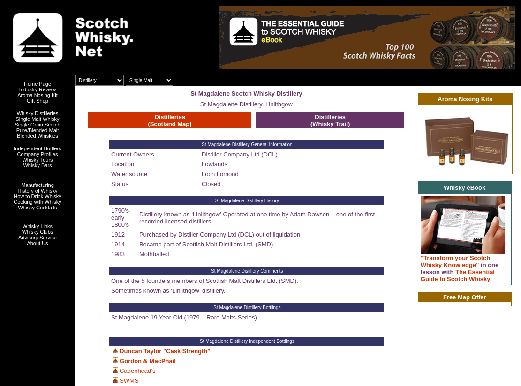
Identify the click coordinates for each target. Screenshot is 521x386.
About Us (37, 243)
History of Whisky (38, 190)
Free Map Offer (464, 297)
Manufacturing (37, 185)
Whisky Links (38, 226)
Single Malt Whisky (38, 119)
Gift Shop (37, 101)
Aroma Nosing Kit (37, 95)
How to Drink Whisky (37, 196)
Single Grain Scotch (37, 124)
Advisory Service (37, 237)
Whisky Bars (37, 165)
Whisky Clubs (37, 232)
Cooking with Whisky (37, 202)
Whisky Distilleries (38, 113)
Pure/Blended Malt (37, 130)
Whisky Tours (37, 160)
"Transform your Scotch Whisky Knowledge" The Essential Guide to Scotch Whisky (460, 268)
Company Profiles (37, 154)
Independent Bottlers (37, 148)
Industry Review (37, 89)
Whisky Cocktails (37, 207)
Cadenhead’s (137, 370)
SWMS (129, 380)
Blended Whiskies (37, 136)
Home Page (37, 84)
